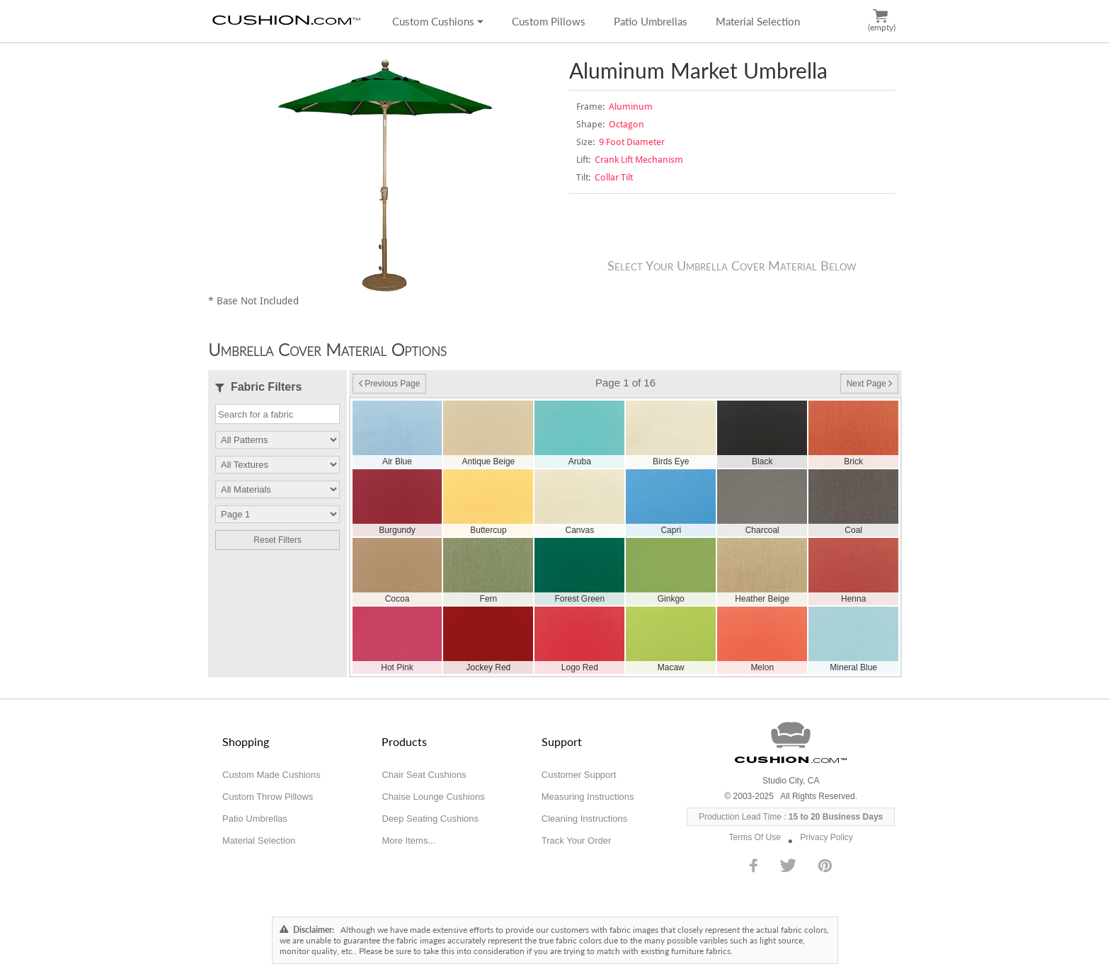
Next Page (869, 384)
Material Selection (758, 21)
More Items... (408, 840)
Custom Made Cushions (271, 774)
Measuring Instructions (588, 796)
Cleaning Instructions (584, 818)
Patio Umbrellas (650, 21)
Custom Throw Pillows (267, 796)
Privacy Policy (826, 837)
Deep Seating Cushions (430, 818)
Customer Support (579, 774)
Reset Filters (277, 540)
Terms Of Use (755, 837)
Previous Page (389, 384)
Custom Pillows (548, 21)
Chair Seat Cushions (424, 774)
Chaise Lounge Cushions (433, 796)
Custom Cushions (438, 21)
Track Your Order (577, 840)
